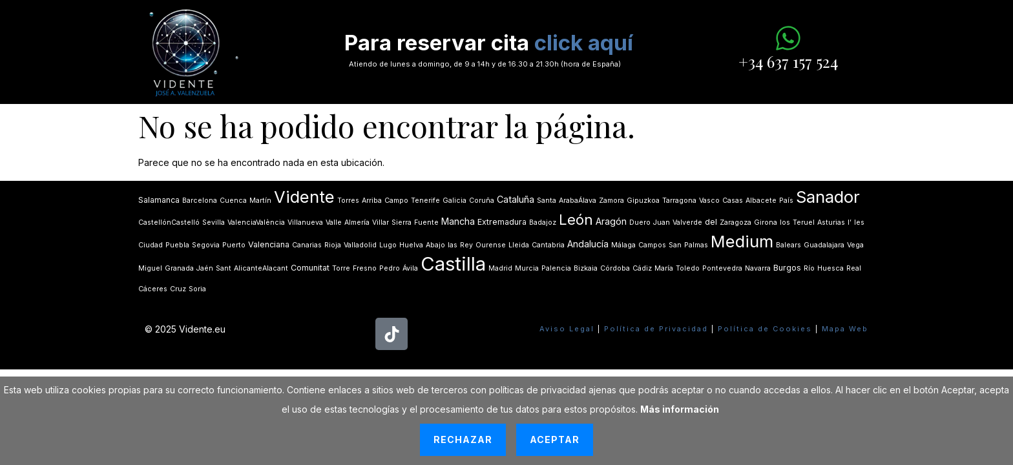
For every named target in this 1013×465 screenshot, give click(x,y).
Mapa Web (845, 328)
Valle (334, 222)
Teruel (804, 222)
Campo (396, 200)
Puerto (233, 245)
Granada (179, 268)
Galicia (454, 200)
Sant (223, 268)
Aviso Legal (566, 328)
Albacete (761, 200)
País (786, 200)
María (663, 268)
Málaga (623, 245)
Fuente (426, 222)
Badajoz (542, 222)
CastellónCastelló (169, 222)
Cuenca (233, 200)
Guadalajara (824, 245)
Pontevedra (722, 268)
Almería (357, 222)
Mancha (458, 221)
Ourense (490, 245)
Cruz (178, 289)
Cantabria (548, 245)
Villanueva (305, 222)
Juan (661, 222)
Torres (348, 200)
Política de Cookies (765, 328)
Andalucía (588, 243)
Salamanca (159, 200)
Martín (260, 200)
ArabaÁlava (577, 200)
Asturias (831, 222)
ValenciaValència (256, 222)
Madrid (500, 268)
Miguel (150, 268)
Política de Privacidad (656, 328)
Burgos (787, 268)
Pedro (389, 268)
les (859, 222)
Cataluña (515, 199)
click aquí (583, 43)
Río (809, 268)
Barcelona (199, 200)
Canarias (307, 245)
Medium (742, 241)
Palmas (696, 245)
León (576, 219)
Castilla (453, 264)
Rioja (332, 245)
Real (853, 268)
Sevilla (213, 222)
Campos (652, 245)
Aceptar (555, 439)
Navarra (758, 268)
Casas (732, 200)
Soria (197, 289)
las (452, 245)
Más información (679, 409)
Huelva (411, 245)
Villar (380, 222)
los (785, 222)
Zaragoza (735, 222)
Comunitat (310, 268)
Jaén (204, 268)
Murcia (527, 268)
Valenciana (268, 244)
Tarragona (679, 200)
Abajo (435, 245)
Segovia (206, 245)
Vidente (304, 197)
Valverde (687, 222)
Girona (765, 222)
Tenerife (425, 200)
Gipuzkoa (643, 200)
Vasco (709, 200)
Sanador (828, 197)
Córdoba (615, 268)
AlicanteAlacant (261, 268)
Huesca (830, 268)
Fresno (365, 268)
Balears (788, 245)
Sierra (402, 222)
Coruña (481, 200)
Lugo (388, 245)
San (675, 245)
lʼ (849, 222)
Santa (546, 200)
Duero (640, 222)
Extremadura (502, 222)
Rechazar (462, 439)
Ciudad (150, 245)
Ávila (410, 268)
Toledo (688, 268)
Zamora (611, 200)
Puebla (177, 245)
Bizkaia (586, 268)
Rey (466, 245)
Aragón (611, 221)
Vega (855, 245)
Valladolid (360, 245)
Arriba (372, 200)
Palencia (556, 268)
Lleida (518, 245)
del (711, 222)
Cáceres (152, 289)
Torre (341, 268)
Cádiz (642, 268)
